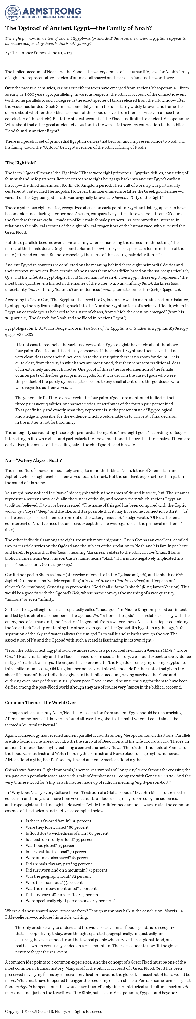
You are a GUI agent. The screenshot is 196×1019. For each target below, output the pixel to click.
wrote (72, 328)
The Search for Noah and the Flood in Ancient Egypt (76, 317)
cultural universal (39, 724)
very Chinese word (22, 782)
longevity (127, 769)
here (183, 545)
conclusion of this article (27, 118)
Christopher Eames (28, 52)
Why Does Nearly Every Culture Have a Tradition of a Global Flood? (71, 792)
